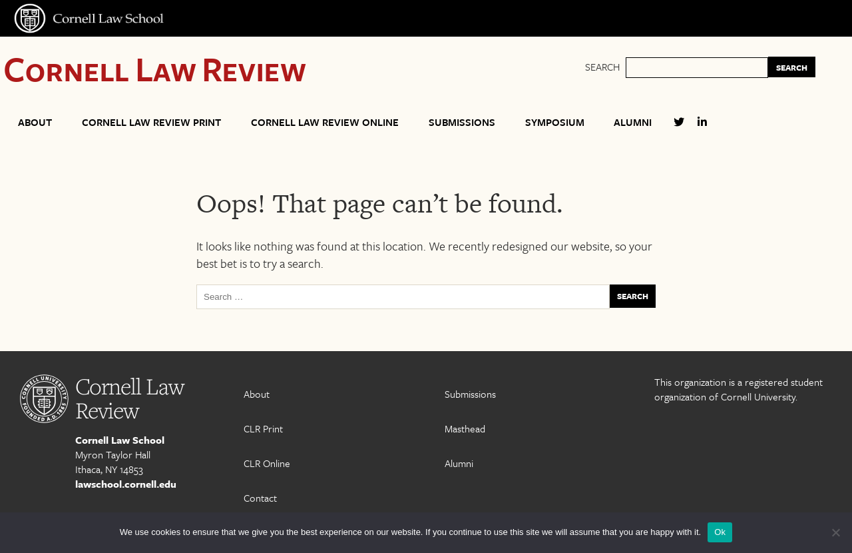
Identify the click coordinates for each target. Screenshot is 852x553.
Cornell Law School (119, 439)
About (35, 122)
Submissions (462, 122)
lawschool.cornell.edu (125, 483)
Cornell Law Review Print (151, 122)
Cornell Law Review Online (325, 122)
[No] (835, 532)
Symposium (554, 122)
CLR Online (267, 463)
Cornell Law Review (154, 68)
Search (602, 66)
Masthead (465, 428)
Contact (260, 497)
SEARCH (791, 67)
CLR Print (263, 428)
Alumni (633, 122)
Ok (720, 532)
